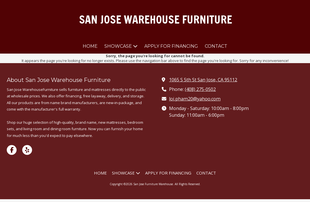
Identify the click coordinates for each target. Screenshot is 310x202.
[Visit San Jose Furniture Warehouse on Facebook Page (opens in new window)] (12, 150)
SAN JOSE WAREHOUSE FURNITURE (155, 19)
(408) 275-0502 (200, 89)
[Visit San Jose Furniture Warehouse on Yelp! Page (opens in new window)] (27, 150)
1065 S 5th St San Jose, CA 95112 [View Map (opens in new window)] (203, 80)
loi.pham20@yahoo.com (195, 99)
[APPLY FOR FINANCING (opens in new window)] (171, 46)
